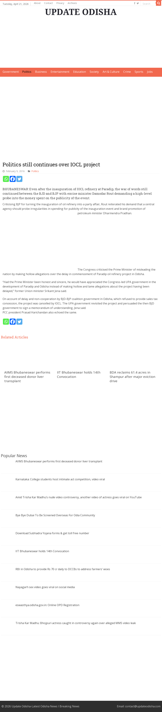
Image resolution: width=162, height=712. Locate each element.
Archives (72, 3)
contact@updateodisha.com (142, 706)
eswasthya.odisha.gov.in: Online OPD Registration (47, 605)
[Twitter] (19, 179)
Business (41, 72)
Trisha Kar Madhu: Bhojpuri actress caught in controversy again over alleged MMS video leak (75, 623)
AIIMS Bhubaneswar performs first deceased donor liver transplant (27, 376)
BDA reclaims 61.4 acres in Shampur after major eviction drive (132, 376)
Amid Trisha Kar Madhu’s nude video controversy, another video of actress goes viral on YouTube (78, 497)
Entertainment (60, 72)
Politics (26, 72)
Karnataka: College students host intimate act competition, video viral (60, 479)
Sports (139, 72)
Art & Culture (111, 72)
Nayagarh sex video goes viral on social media (45, 587)
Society (94, 72)
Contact (48, 3)
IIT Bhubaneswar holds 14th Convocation (42, 551)
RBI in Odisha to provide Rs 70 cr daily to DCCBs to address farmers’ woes (62, 569)
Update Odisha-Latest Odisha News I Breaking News (45, 706)
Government (11, 72)
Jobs (150, 72)
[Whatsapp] (6, 179)
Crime (127, 72)
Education (79, 72)
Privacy (60, 3)
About (37, 3)
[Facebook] (13, 179)
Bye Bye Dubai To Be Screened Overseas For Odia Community (55, 515)
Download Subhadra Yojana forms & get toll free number (52, 533)
